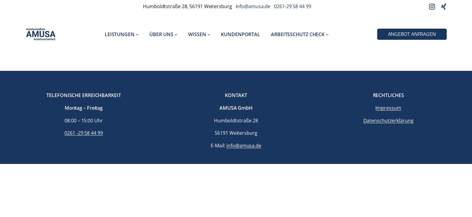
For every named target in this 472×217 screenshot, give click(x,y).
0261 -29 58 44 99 (83, 133)
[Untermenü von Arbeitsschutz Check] (327, 34)
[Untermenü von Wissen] (208, 34)
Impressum (388, 108)
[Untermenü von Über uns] (176, 34)
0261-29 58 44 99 (292, 6)
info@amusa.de (253, 6)
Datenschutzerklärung (388, 120)
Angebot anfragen (412, 34)
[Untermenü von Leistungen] (137, 34)
